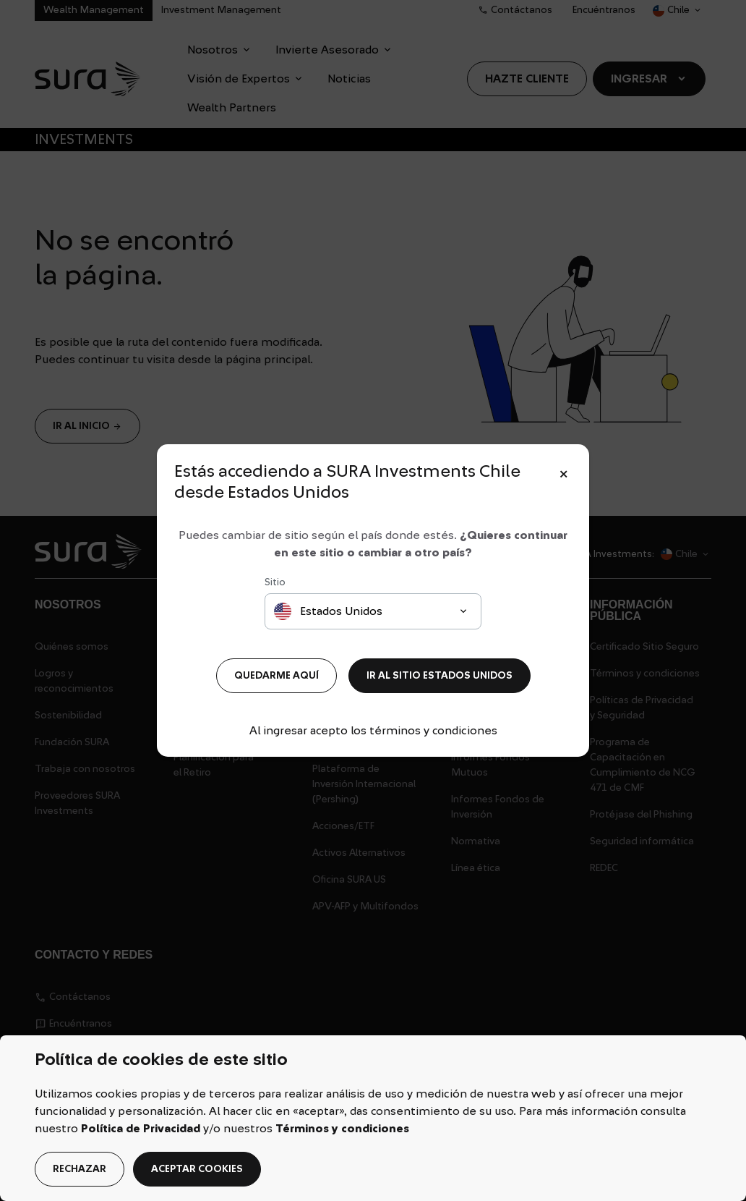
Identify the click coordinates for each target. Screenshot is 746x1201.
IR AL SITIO (439, 676)
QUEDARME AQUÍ (276, 676)
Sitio (275, 582)
